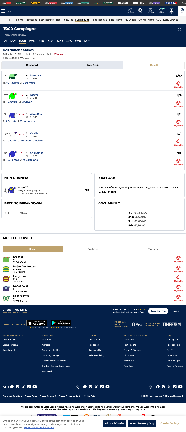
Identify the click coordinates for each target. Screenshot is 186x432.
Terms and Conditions (12, 396)
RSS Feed (47, 371)
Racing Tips (172, 339)
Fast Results (130, 345)
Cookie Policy (90, 396)
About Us (47, 339)
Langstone (19, 276)
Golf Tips (171, 350)
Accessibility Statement (54, 360)
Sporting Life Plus (51, 350)
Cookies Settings (169, 425)
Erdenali (18, 256)
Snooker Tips (173, 360)
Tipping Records (175, 366)
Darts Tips (172, 355)
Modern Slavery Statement (56, 366)
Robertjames (21, 295)
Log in (176, 311)
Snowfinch (37, 152)
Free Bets (128, 366)
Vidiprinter (129, 355)
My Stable (129, 360)
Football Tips (173, 345)
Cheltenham (9, 339)
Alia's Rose (36, 114)
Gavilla (34, 133)
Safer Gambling (96, 355)
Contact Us (94, 339)
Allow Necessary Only (142, 425)
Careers (46, 345)
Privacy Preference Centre (70, 396)
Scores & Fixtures (132, 350)
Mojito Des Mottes (24, 266)
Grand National (10, 345)
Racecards (129, 339)
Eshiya (34, 94)
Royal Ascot (9, 350)
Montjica (35, 75)
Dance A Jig (20, 285)
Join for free (158, 311)
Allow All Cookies (114, 425)
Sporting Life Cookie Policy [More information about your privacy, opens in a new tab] (39, 429)
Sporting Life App (51, 355)
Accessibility (95, 350)
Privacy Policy (31, 396)
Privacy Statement (48, 396)
